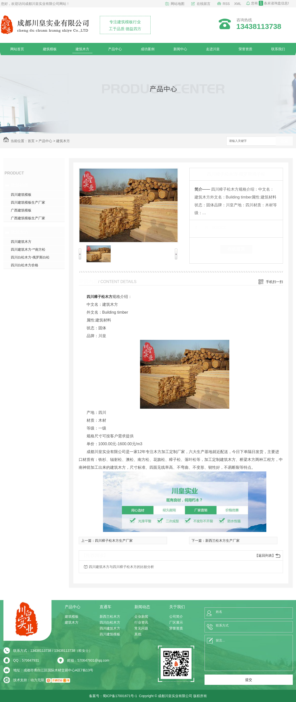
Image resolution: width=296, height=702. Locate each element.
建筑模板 (50, 49)
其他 (137, 634)
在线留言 (203, 4)
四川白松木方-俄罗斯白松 (30, 257)
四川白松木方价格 (24, 265)
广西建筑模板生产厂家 (28, 218)
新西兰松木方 (110, 616)
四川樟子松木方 (99, 297)
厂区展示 (176, 622)
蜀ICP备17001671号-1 (120, 696)
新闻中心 (180, 49)
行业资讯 (141, 622)
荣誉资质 (245, 49)
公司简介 (176, 616)
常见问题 (141, 628)
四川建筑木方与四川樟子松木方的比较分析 (121, 567)
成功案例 (147, 49)
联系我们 (278, 49)
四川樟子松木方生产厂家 (114, 540)
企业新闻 (141, 616)
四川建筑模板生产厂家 (28, 202)
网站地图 (177, 4)
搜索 (284, 141)
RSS (226, 4)
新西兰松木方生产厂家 (222, 540)
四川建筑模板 (21, 195)
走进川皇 (213, 49)
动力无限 (37, 680)
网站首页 (17, 49)
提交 (248, 680)
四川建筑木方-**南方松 (28, 249)
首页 (31, 141)
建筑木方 (82, 49)
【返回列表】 (265, 555)
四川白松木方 (110, 622)
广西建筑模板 (21, 210)
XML (237, 4)
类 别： (202, 227)
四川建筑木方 (21, 242)
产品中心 (115, 49)
